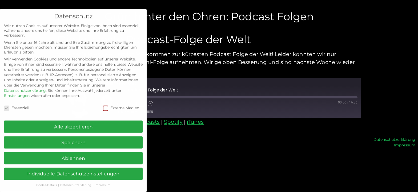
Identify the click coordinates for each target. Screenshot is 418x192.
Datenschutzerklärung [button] (76, 181)
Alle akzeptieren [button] (73, 123)
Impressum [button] (102, 181)
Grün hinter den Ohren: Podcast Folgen (209, 16)
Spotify (173, 122)
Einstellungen (17, 92)
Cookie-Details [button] (47, 181)
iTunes (195, 122)
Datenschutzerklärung (394, 139)
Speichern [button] (73, 139)
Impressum (404, 145)
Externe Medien (121, 104)
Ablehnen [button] (73, 154)
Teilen (148, 112)
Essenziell (16, 104)
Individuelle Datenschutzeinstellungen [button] (73, 170)
